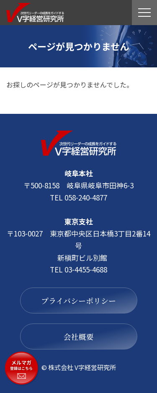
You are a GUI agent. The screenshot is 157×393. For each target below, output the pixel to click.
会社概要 (79, 336)
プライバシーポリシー (78, 300)
